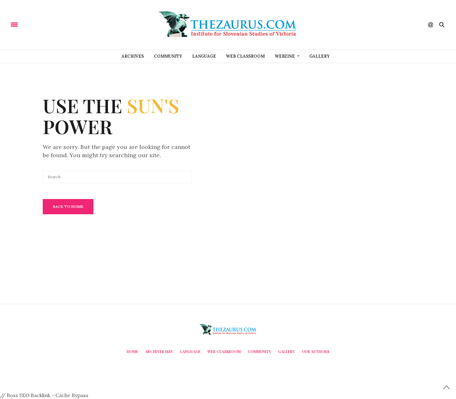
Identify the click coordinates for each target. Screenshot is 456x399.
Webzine (285, 56)
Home (132, 351)
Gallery (319, 56)
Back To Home (68, 206)
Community (168, 56)
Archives (133, 56)
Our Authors (315, 351)
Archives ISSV (159, 351)
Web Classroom (245, 56)
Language (204, 56)
